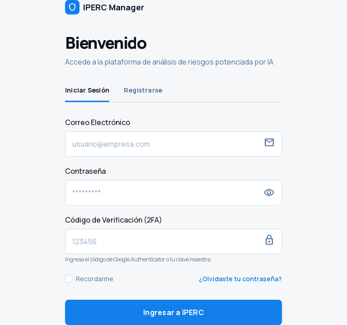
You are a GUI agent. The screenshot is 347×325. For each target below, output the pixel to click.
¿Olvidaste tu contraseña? (240, 278)
